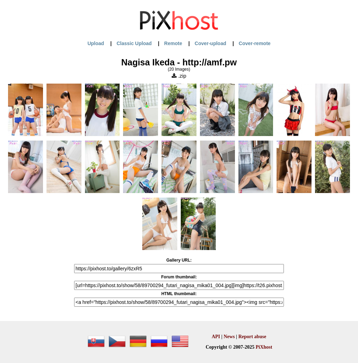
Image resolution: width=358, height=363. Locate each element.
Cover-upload (210, 43)
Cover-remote (255, 43)
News (229, 336)
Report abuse (252, 336)
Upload (95, 43)
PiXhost (264, 347)
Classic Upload (133, 43)
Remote (173, 43)
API (216, 336)
